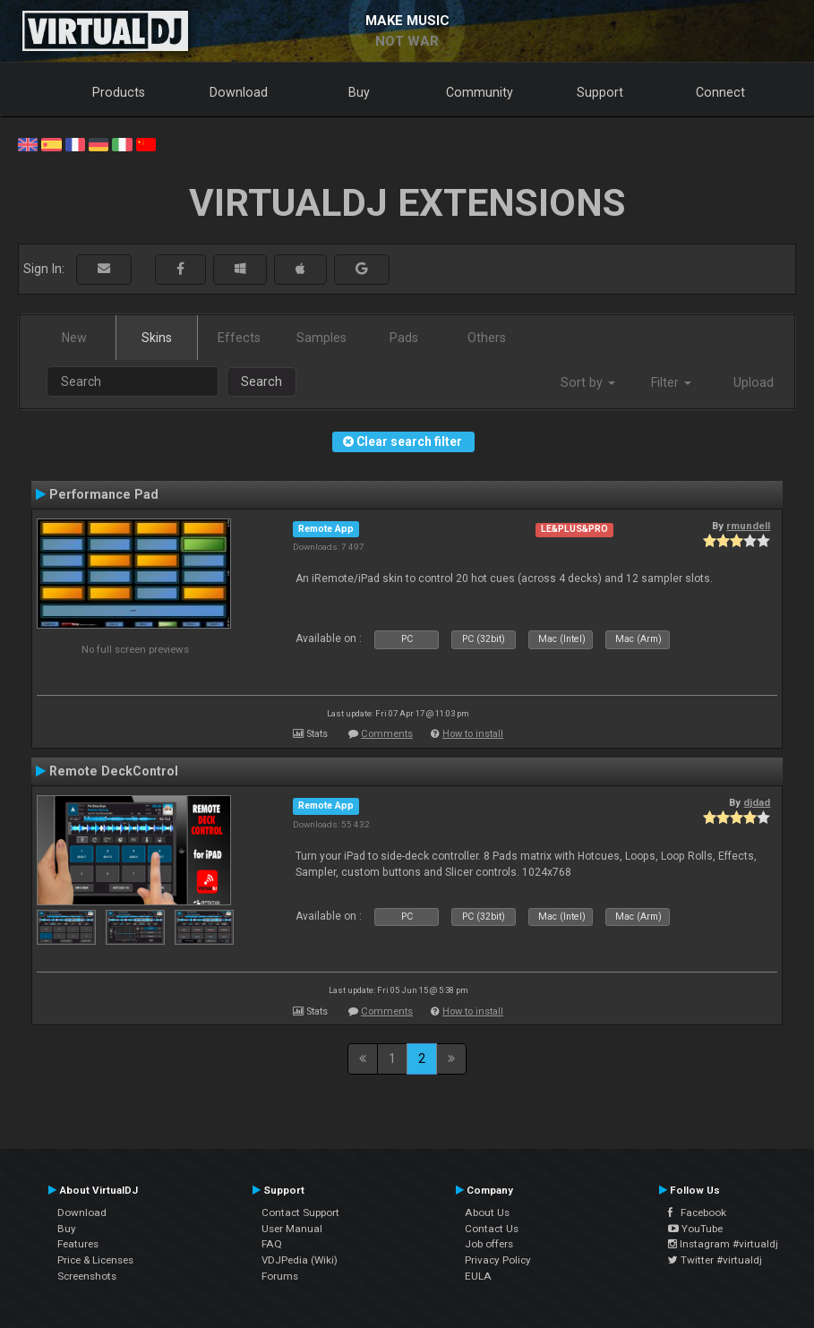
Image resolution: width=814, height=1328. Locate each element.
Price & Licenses (95, 1260)
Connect (720, 92)
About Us (487, 1212)
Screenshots (86, 1276)
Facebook (697, 1212)
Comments (387, 734)
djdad (756, 802)
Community (479, 92)
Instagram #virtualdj (723, 1244)
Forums (279, 1276)
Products (118, 92)
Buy (359, 92)
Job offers (489, 1244)
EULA (478, 1276)
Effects (239, 337)
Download (239, 92)
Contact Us (491, 1228)
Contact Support (300, 1212)
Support (600, 92)
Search (261, 381)
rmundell (748, 525)
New (74, 337)
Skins (156, 337)
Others (486, 337)
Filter (671, 382)
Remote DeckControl (113, 771)
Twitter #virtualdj (715, 1260)
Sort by (588, 382)
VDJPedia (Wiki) (299, 1260)
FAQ (271, 1244)
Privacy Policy (498, 1260)
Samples (321, 337)
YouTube (695, 1228)
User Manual (291, 1228)
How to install (472, 734)
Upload (753, 382)
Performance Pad (104, 494)
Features (78, 1244)
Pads (404, 337)
